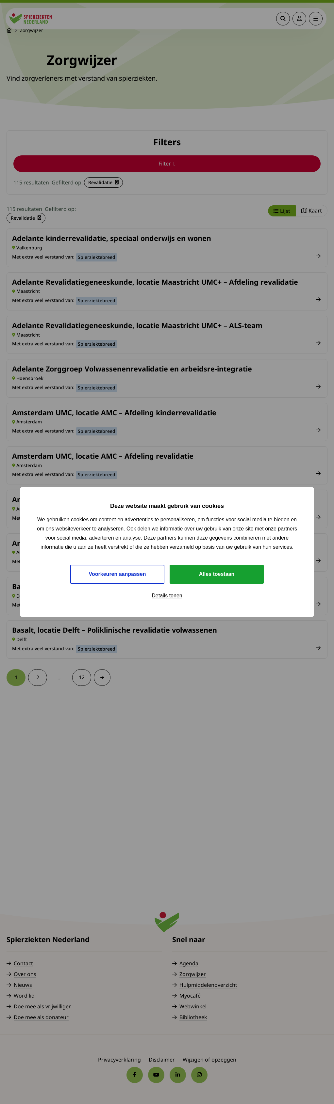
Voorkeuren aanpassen (117, 574)
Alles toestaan (216, 574)
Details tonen (167, 595)
